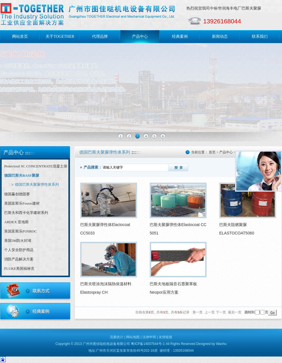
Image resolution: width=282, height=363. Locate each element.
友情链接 (165, 337)
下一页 (221, 312)
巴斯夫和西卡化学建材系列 (26, 213)
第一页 (198, 312)
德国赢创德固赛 (17, 194)
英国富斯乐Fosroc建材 (22, 203)
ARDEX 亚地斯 (16, 222)
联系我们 (260, 36)
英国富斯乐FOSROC (20, 231)
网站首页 (20, 36)
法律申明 (149, 337)
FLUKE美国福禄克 (19, 268)
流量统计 (116, 337)
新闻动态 (220, 36)
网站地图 (133, 337)
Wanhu (221, 344)
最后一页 (234, 312)
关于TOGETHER (60, 36)
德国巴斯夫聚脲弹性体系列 (37, 184)
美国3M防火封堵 (17, 240)
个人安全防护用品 (18, 250)
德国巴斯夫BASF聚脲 (21, 175)
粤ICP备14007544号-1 (148, 344)
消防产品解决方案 (18, 259)
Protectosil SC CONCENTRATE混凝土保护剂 (35, 167)
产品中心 (140, 36)
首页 (212, 152)
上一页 (210, 312)
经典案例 (180, 36)
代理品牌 (100, 36)
